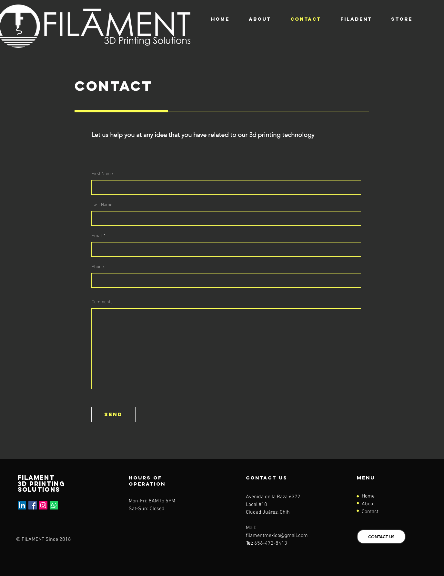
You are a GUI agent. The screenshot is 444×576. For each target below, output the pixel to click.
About (368, 504)
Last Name (102, 204)
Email (97, 235)
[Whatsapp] (54, 505)
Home (368, 496)
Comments (102, 301)
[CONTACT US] (381, 537)
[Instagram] (43, 505)
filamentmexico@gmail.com (277, 535)
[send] (113, 414)
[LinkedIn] (22, 505)
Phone (98, 266)
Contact (370, 512)
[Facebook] (32, 505)
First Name (102, 173)
